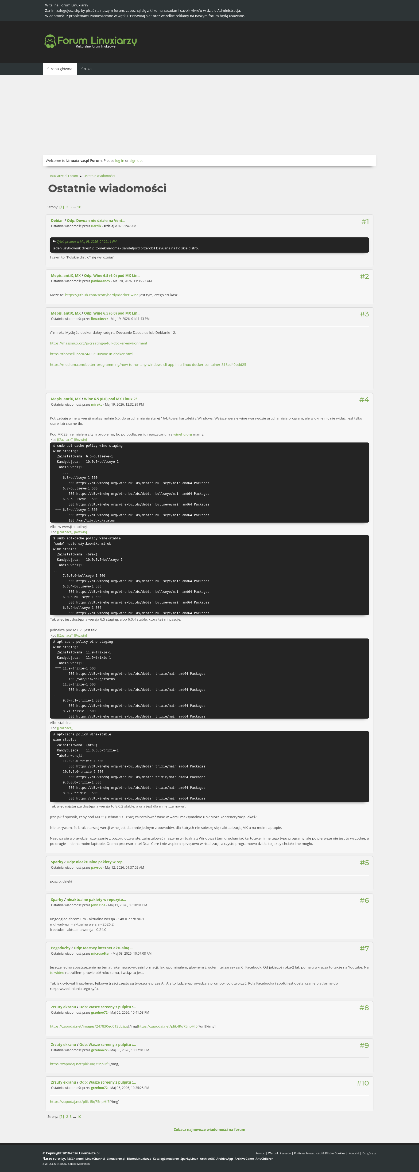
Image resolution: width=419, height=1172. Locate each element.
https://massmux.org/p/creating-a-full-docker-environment (98, 343)
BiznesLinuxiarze (139, 1159)
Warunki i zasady (279, 1153)
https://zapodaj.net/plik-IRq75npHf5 (168, 1026)
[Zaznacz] (65, 439)
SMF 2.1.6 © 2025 (54, 1163)
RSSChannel (75, 1159)
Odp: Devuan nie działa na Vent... (96, 220)
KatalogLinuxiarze (166, 1159)
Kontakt (353, 1153)
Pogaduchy (61, 948)
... (75, 207)
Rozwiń (80, 439)
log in (119, 160)
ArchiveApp (224, 1159)
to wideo (57, 972)
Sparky (57, 862)
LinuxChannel (95, 1159)
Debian (57, 220)
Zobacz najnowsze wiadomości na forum (209, 1129)
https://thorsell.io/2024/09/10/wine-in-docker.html (91, 353)
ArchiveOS (207, 1159)
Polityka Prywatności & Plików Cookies (319, 1153)
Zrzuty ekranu (63, 1007)
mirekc (96, 404)
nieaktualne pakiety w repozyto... (96, 899)
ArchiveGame (244, 1159)
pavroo (96, 867)
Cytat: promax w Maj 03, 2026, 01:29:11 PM (87, 241)
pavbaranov (100, 281)
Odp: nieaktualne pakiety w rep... (96, 862)
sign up (136, 160)
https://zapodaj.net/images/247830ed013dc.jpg (89, 1026)
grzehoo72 (99, 1012)
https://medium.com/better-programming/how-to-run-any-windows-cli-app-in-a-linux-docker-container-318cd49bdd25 (148, 364)
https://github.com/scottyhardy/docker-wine (101, 294)
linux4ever (99, 318)
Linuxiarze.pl (116, 1159)
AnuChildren (264, 1159)
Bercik (96, 226)
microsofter (100, 953)
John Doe (98, 905)
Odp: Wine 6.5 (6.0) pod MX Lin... (112, 275)
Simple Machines (79, 1163)
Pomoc (260, 1153)
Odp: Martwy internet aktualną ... (103, 948)
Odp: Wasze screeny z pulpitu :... (107, 1007)
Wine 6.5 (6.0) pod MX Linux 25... (112, 399)
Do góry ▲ (369, 1153)
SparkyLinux (189, 1159)
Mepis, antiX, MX (66, 275)
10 (79, 207)
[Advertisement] (209, 114)
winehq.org (182, 434)
